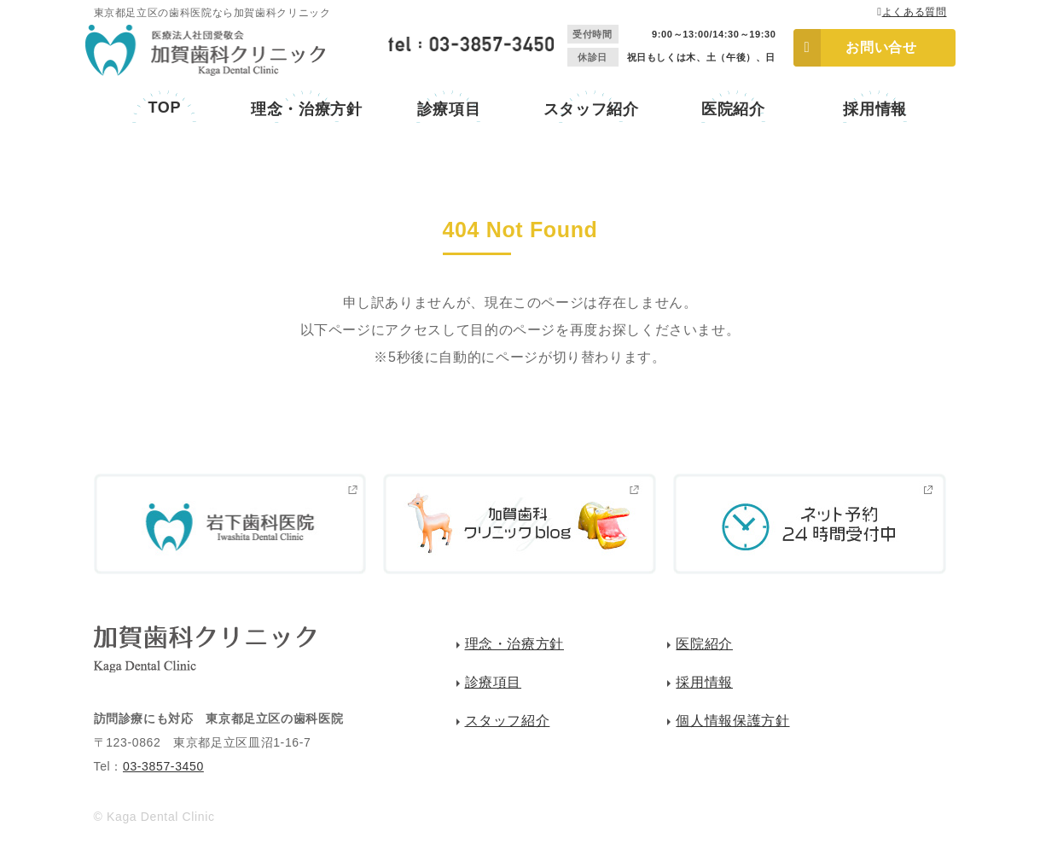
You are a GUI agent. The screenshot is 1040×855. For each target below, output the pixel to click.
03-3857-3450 (163, 766)
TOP (164, 107)
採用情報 (875, 109)
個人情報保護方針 (732, 720)
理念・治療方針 (306, 109)
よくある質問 (914, 12)
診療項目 (449, 109)
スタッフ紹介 (591, 109)
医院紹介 (733, 109)
